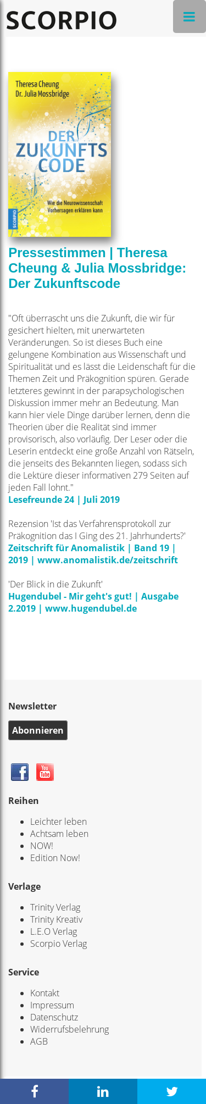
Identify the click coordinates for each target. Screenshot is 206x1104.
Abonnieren (38, 730)
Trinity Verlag (55, 907)
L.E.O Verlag (53, 931)
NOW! (41, 846)
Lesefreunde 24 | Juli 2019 (64, 499)
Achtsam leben (59, 834)
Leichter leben (58, 821)
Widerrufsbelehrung (69, 1029)
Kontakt (44, 993)
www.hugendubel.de (91, 608)
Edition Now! (55, 858)
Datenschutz (54, 1017)
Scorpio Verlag (58, 943)
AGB (39, 1041)
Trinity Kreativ (56, 919)
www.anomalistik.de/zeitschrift (107, 560)
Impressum (52, 1005)
